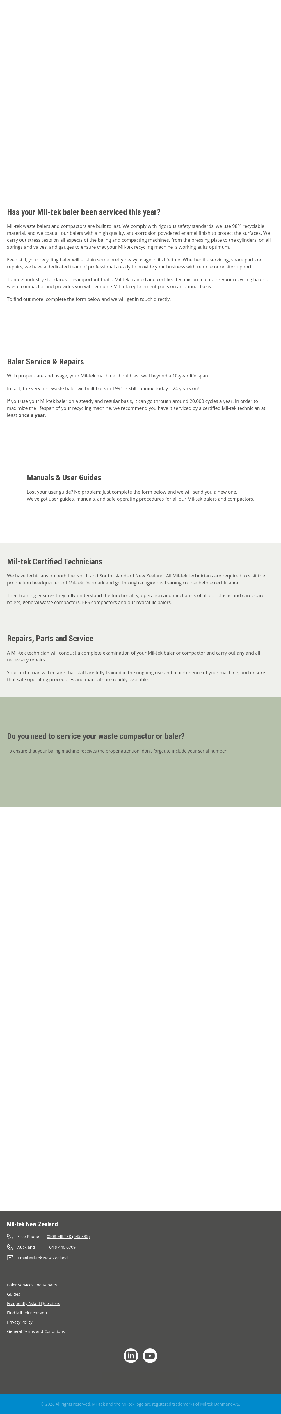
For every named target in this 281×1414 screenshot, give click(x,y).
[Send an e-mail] (140, 1258)
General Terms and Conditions (36, 1331)
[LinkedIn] (131, 1355)
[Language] (270, 10)
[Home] (19, 19)
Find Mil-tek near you (27, 1312)
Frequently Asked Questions (33, 1303)
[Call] (140, 1236)
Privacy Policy (19, 1322)
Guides (13, 1294)
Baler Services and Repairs (32, 1285)
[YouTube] (150, 1355)
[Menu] (268, 27)
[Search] (255, 10)
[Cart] (240, 10)
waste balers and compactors (54, 226)
